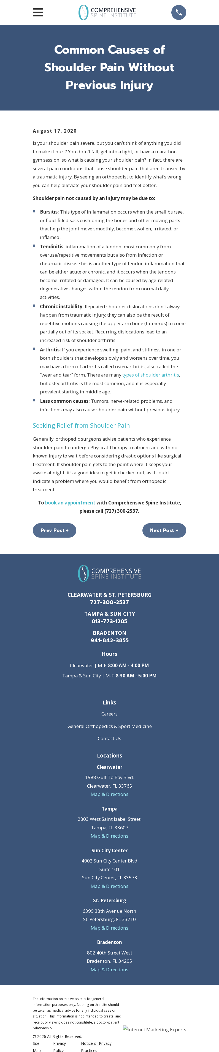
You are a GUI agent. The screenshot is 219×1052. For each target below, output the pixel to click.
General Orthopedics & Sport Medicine (109, 726)
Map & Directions (109, 794)
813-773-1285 (109, 621)
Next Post (164, 530)
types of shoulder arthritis (150, 375)
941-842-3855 (110, 641)
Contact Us (109, 738)
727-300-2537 (109, 602)
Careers (109, 714)
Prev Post (55, 530)
